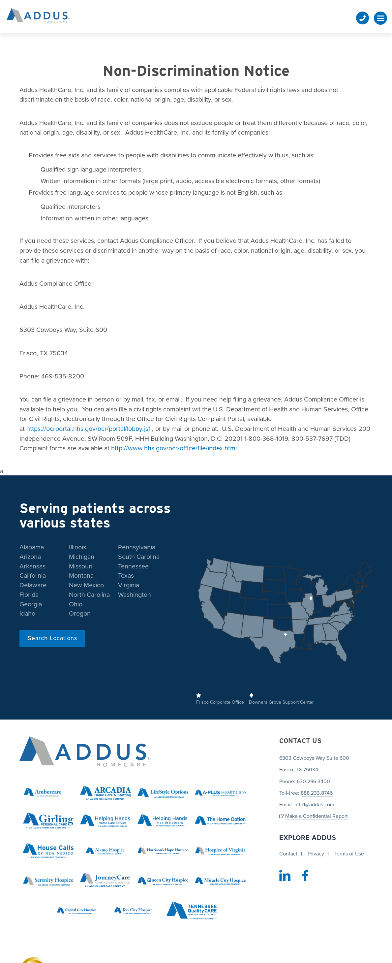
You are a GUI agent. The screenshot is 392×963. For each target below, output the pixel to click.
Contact (288, 854)
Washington (134, 595)
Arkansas (32, 566)
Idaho (27, 614)
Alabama (31, 547)
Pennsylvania (136, 547)
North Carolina (89, 595)
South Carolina (139, 557)
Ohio (75, 604)
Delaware (32, 585)
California (32, 576)
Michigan (81, 557)
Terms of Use (349, 854)
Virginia (128, 585)
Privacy (316, 854)
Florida (29, 595)
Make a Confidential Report (316, 816)
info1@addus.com (314, 804)
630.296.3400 (313, 781)
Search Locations (52, 638)
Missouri (80, 566)
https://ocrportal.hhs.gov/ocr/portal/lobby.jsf (89, 429)
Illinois (77, 547)
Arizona (30, 557)
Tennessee (133, 566)
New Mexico (86, 585)
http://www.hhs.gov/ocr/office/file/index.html (174, 448)
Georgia (30, 604)
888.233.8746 (317, 793)
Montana (81, 576)
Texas (126, 576)
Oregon (80, 614)
